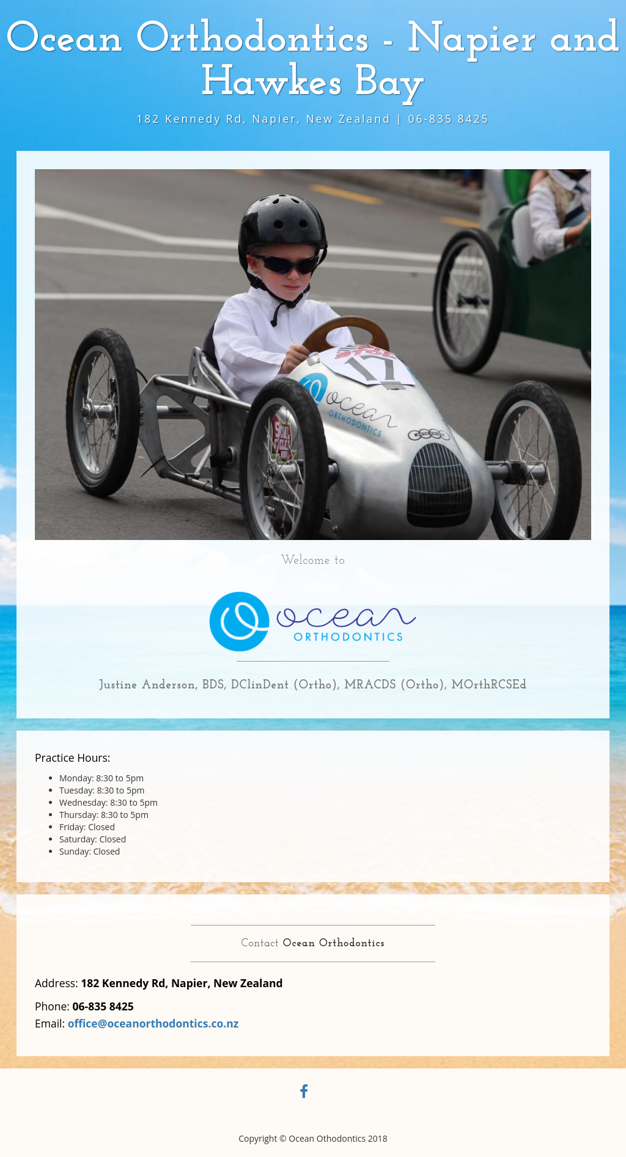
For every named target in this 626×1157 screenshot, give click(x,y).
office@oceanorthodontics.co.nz (153, 1023)
